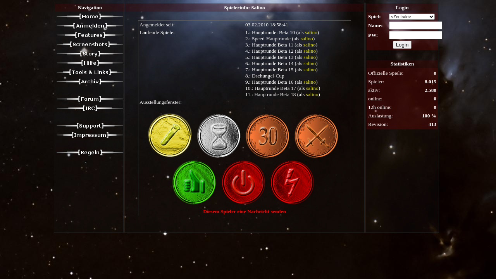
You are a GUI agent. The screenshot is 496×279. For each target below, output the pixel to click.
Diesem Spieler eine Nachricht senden (244, 211)
